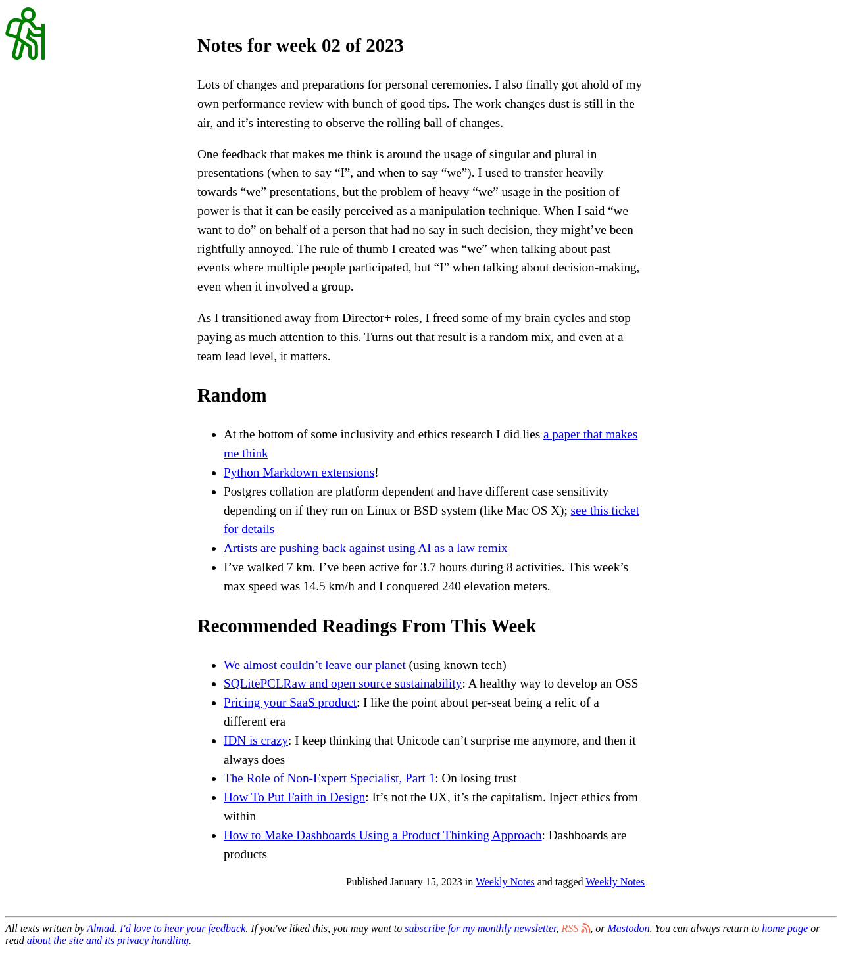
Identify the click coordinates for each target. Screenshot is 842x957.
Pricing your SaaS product (290, 702)
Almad (100, 928)
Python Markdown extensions (299, 472)
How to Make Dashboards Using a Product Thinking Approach (383, 835)
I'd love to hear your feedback (182, 928)
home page (785, 928)
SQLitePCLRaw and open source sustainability (343, 683)
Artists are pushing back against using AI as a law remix (366, 548)
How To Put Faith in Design (294, 797)
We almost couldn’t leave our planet (315, 665)
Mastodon (629, 928)
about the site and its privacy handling (108, 940)
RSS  (576, 928)
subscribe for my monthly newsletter (480, 928)
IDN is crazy (256, 740)
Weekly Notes (505, 881)
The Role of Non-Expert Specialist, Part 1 (329, 778)
